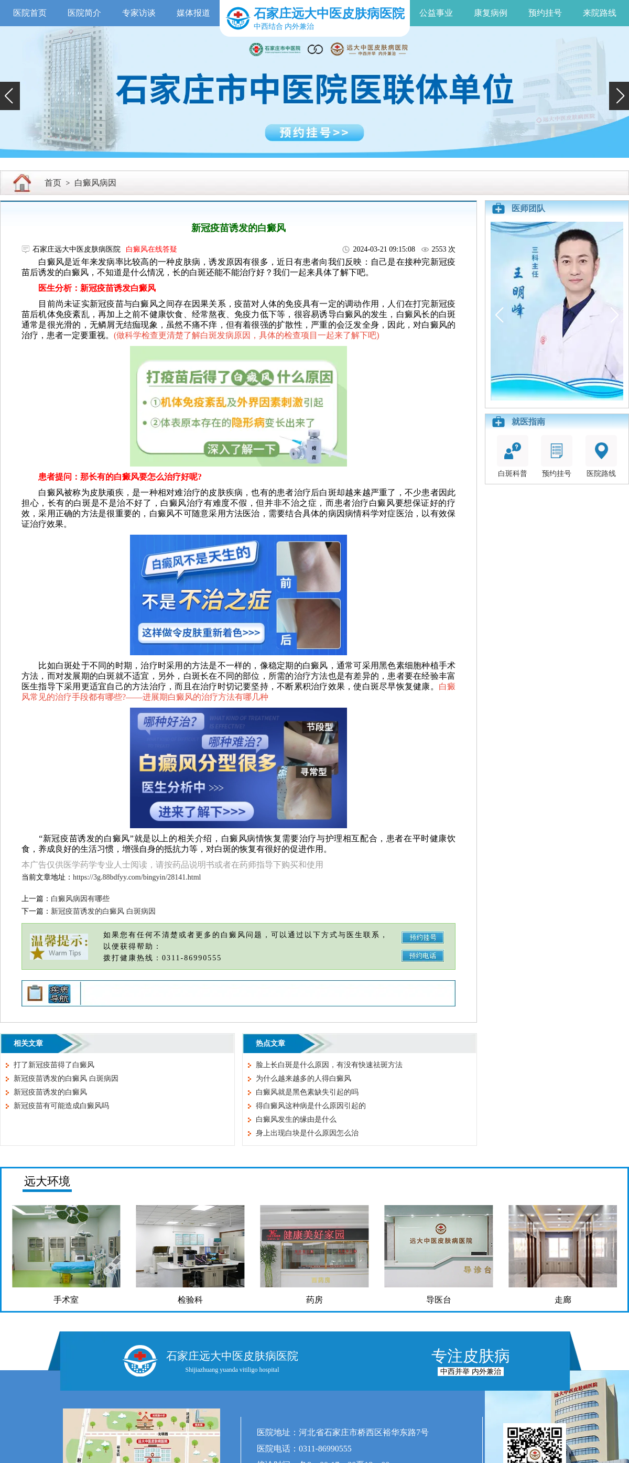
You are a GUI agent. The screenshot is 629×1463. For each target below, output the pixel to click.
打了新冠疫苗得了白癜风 (54, 1065)
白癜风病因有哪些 (80, 899)
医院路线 (601, 456)
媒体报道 (193, 12)
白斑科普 (512, 456)
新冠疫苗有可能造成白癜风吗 (61, 1106)
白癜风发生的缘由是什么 (296, 1119)
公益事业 (436, 12)
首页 (53, 182)
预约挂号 (545, 12)
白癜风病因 (95, 182)
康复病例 (490, 12)
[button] (10, 96)
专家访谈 (139, 12)
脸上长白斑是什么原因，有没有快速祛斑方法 (329, 1065)
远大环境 (47, 1181)
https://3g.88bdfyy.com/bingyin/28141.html (137, 877)
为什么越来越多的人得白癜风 (303, 1078)
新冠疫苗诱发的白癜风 (50, 1092)
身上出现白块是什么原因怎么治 (307, 1133)
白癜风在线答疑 (151, 249)
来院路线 (599, 12)
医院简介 (84, 12)
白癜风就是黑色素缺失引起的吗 (307, 1092)
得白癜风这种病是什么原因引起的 (311, 1106)
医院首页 (30, 12)
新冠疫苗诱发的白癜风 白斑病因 (103, 911)
